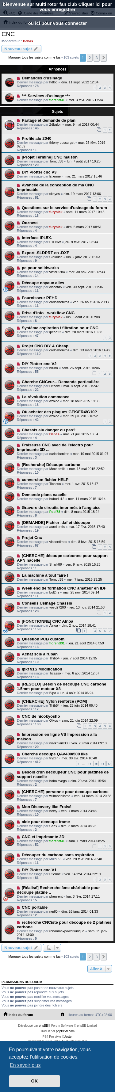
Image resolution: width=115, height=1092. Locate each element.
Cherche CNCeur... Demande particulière (61, 382)
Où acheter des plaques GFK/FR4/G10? (59, 412)
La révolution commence (45, 397)
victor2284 (57, 272)
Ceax (53, 826)
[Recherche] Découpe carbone (51, 464)
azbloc (54, 401)
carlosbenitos (59, 302)
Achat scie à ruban (40, 654)
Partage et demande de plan (48, 120)
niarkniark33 (58, 743)
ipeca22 (55, 332)
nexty (53, 811)
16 (102, 764)
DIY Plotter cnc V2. (40, 363)
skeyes (54, 194)
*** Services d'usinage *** (46, 96)
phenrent (56, 896)
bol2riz (54, 592)
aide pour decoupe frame (46, 821)
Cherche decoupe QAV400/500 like (55, 754)
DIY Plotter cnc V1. (40, 870)
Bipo (52, 693)
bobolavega (58, 781)
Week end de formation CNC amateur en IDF (64, 588)
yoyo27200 (57, 607)
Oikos (53, 720)
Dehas (28, 41)
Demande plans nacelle (44, 494)
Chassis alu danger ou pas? (48, 430)
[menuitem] (62, 1014)
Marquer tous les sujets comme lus (34, 57)
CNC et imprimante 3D (43, 836)
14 (89, 764)
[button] (104, 57)
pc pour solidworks (40, 267)
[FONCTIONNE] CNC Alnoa (47, 621)
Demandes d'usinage (42, 78)
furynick (56, 212)
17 (109, 764)
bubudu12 (56, 499)
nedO (53, 911)
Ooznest (30, 222)
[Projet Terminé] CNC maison (50, 157)
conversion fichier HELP (45, 479)
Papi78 (54, 512)
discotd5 (55, 287)
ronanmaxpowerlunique (66, 931)
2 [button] (90, 57)
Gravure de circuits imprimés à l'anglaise (61, 507)
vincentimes (58, 542)
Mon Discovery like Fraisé (46, 806)
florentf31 (57, 100)
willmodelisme (59, 796)
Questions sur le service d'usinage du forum (64, 207)
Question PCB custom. (44, 639)
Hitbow (54, 386)
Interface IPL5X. (37, 237)
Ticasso (55, 484)
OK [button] (34, 1081)
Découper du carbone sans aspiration (58, 855)
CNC (8, 34)
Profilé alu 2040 (37, 138)
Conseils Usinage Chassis (47, 603)
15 (96, 764)
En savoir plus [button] (25, 1065)
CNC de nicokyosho (41, 716)
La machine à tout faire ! (45, 575)
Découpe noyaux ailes (43, 283)
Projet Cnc (32, 537)
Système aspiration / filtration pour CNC (60, 328)
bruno (53, 368)
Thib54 (54, 658)
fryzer (53, 758)
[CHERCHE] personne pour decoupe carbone (65, 791)
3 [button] (96, 57)
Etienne (55, 176)
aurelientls (57, 527)
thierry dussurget (62, 142)
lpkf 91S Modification (42, 669)
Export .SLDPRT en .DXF (45, 252)
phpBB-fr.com (65, 1031)
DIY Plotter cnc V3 (39, 172)
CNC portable (35, 907)
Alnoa (53, 625)
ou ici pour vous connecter (57, 23)
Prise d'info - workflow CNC (48, 313)
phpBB (43, 1025)
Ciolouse (56, 257)
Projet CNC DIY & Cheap (45, 346)
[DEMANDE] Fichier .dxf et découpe (56, 522)
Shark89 (55, 564)
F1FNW (55, 242)
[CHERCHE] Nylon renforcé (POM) (54, 701)
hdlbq (53, 82)
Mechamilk (57, 469)
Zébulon (55, 124)
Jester (68, 1036)
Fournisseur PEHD (40, 298)
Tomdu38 (56, 161)
